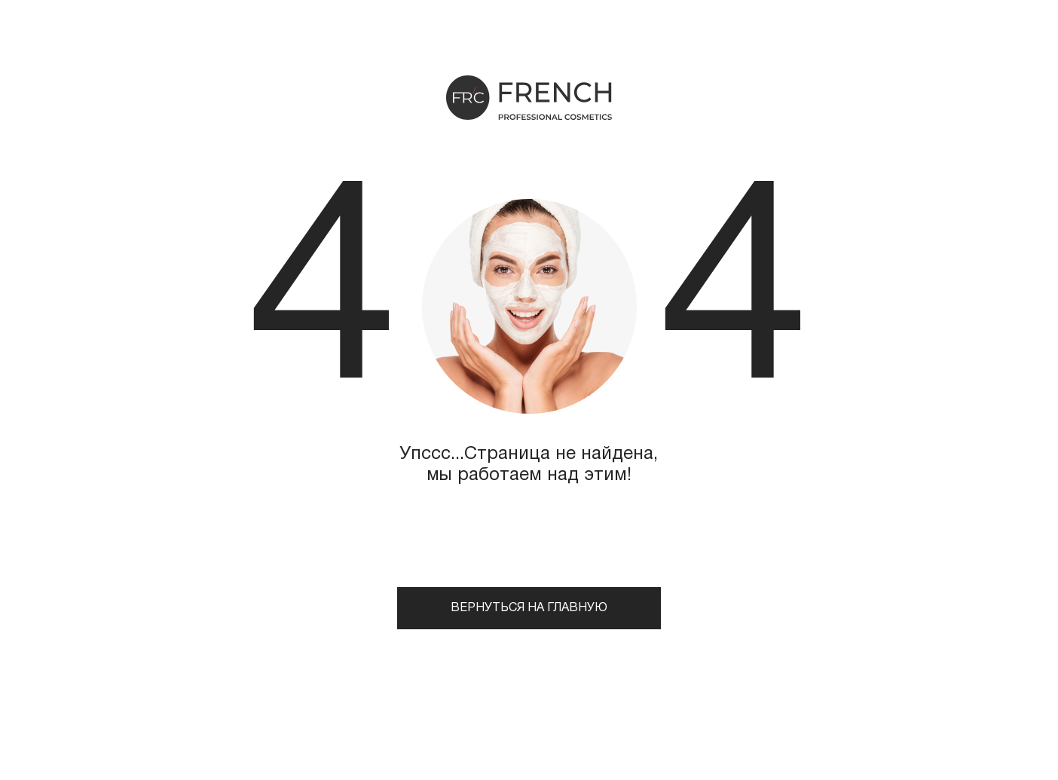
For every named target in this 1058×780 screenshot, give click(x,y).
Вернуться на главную (529, 608)
